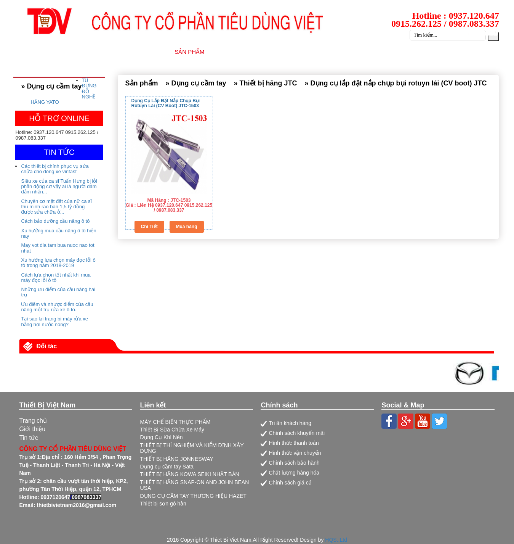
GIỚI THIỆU (144, 51)
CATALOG (453, 51)
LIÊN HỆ (492, 51)
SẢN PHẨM (189, 51)
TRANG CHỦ (97, 51)
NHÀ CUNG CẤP (242, 51)
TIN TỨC (360, 51)
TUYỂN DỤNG (406, 51)
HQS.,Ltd (336, 540)
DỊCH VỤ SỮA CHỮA (307, 51)
